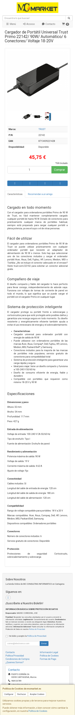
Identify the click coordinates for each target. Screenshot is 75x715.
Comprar (59, 169)
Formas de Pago (48, 659)
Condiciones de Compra (17, 659)
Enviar (44, 643)
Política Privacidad (15, 655)
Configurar (8, 694)
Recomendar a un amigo (40, 194)
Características (15, 194)
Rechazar (21, 694)
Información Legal (49, 652)
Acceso (29, 24)
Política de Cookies (37, 711)
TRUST (42, 129)
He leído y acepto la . (28, 636)
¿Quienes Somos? (15, 662)
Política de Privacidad (37, 629)
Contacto (48, 24)
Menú (11, 24)
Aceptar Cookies (37, 694)
